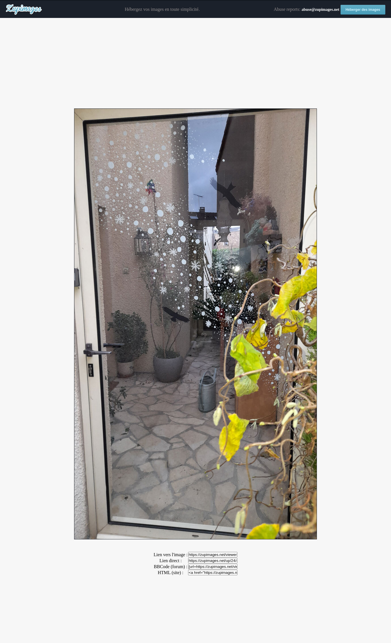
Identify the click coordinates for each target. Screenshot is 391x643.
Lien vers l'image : (171, 554)
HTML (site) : (170, 572)
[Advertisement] (195, 63)
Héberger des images (363, 10)
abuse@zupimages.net (320, 9)
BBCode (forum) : (170, 566)
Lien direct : (170, 560)
